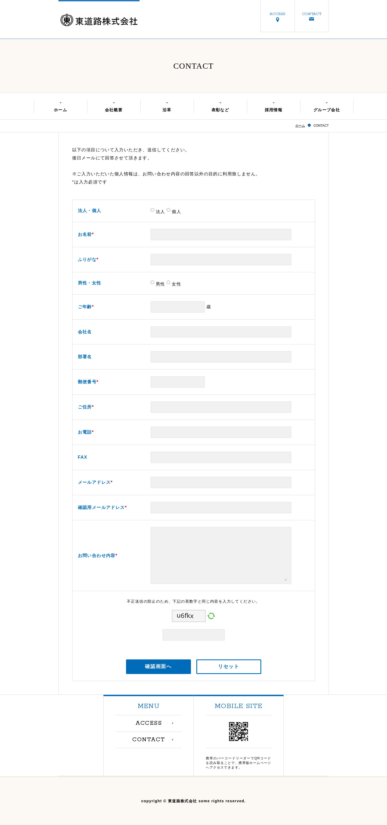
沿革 (167, 110)
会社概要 (114, 110)
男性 (159, 284)
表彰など (220, 110)
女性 (175, 284)
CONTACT (311, 14)
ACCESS (277, 14)
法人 (159, 211)
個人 (175, 211)
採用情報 (274, 110)
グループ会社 (326, 110)
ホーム (60, 110)
